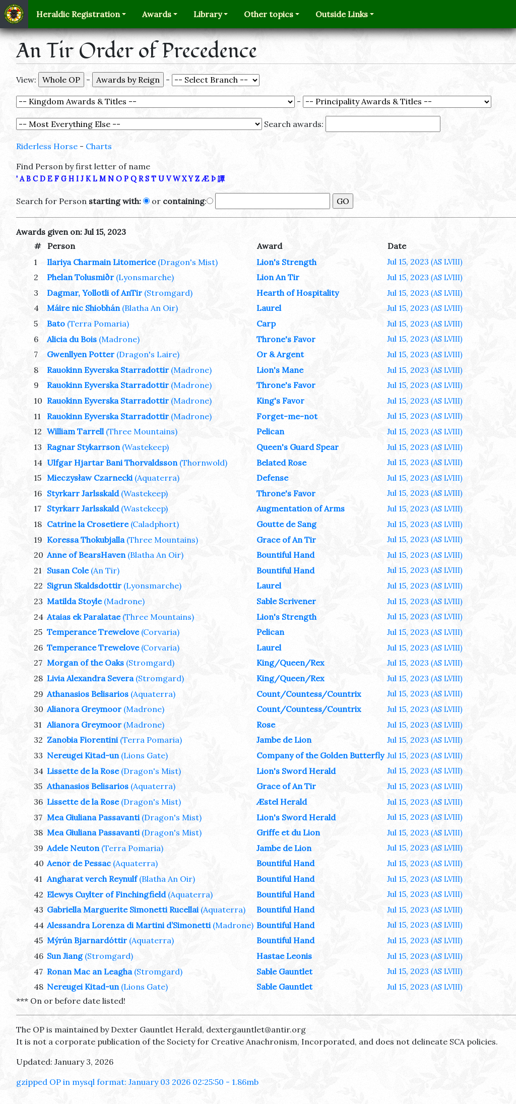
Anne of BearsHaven (86, 555)
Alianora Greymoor (84, 709)
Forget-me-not (286, 416)
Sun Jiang (65, 956)
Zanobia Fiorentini (82, 740)
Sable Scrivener (286, 601)
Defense (272, 478)
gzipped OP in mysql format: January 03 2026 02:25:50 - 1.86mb (137, 1082)
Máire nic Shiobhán (83, 308)
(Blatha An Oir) (150, 308)
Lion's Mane (279, 370)
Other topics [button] (268, 14)
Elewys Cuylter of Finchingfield (106, 894)
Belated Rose (281, 463)
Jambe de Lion (283, 740)
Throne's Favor (285, 339)
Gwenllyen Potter (80, 354)
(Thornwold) (203, 463)
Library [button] (208, 14)
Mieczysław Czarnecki (90, 478)
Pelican (270, 431)
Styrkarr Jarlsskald (83, 493)
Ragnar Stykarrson (83, 447)
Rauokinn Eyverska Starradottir (108, 370)
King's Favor (280, 401)
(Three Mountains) (141, 431)
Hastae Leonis (284, 956)
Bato (56, 323)
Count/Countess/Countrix (308, 694)
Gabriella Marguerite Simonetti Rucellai (123, 909)
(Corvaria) (160, 632)
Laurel (268, 308)
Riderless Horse (47, 146)
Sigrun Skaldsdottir (84, 585)
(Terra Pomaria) (98, 323)
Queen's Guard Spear (297, 447)
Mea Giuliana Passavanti (93, 817)
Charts (99, 146)
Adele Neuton (73, 848)
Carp (266, 323)
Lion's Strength (286, 262)
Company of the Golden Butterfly (320, 755)
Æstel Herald (281, 802)
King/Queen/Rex (290, 663)
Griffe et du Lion (288, 832)
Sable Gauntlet (284, 971)
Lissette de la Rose (83, 771)
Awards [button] (156, 14)
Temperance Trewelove (93, 632)
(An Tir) (105, 570)
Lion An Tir (277, 277)
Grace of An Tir (286, 540)
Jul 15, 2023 (425, 261)
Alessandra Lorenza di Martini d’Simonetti (129, 925)
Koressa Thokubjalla (85, 540)
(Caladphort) (155, 524)
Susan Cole (68, 570)
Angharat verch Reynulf (92, 879)
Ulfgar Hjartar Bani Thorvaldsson (112, 463)
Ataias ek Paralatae (83, 617)
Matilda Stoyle (74, 601)
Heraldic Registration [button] (78, 14)
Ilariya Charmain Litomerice (101, 262)
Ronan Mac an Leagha (89, 971)
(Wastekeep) (145, 447)
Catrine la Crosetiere (87, 524)
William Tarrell (75, 431)
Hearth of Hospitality (297, 293)
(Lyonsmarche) (145, 277)
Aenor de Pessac (79, 863)
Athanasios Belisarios (87, 694)
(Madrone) (119, 339)
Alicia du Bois (72, 339)
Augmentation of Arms (300, 508)
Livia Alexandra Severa (90, 678)
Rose (265, 725)
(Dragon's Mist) (188, 262)
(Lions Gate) (144, 755)
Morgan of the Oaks (85, 663)
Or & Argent (280, 354)
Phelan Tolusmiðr (80, 277)
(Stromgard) (168, 293)
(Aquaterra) (157, 478)
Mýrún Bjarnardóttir (87, 940)
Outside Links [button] (341, 14)
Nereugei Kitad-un (83, 755)
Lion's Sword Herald (296, 771)
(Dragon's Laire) (147, 354)
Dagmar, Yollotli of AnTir (94, 293)
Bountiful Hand (285, 555)
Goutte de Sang (286, 524)
